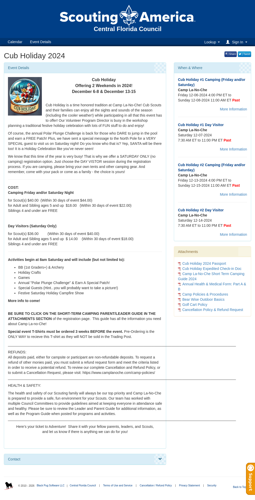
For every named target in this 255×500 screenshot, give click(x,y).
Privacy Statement (189, 485)
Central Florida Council (83, 485)
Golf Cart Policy (194, 305)
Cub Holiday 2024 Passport (204, 263)
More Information (233, 109)
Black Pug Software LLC (50, 485)
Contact (85, 459)
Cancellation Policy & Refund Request (212, 310)
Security (211, 485)
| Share (230, 54)
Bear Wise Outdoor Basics (203, 299)
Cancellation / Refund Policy (156, 485)
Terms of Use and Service (118, 485)
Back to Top (241, 487)
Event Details (40, 42)
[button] (237, 42)
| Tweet (244, 54)
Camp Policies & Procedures (205, 294)
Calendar (15, 42)
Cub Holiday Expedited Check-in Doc (211, 269)
